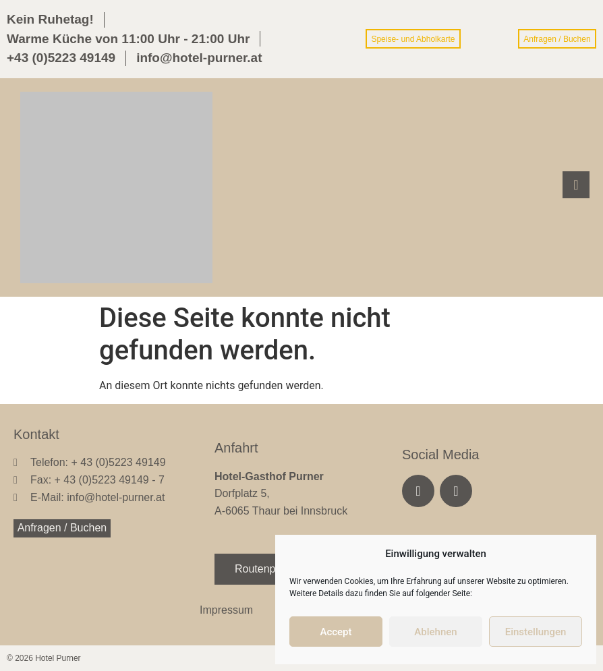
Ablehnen (435, 632)
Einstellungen (536, 632)
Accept (335, 632)
